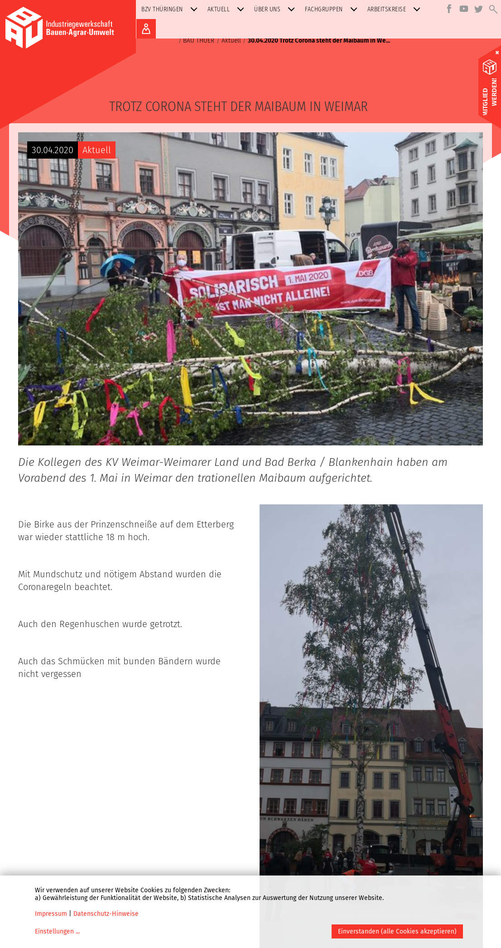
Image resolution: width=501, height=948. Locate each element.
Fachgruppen (333, 9)
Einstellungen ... (57, 931)
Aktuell (227, 9)
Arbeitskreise (395, 9)
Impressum (51, 914)
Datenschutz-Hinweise (106, 914)
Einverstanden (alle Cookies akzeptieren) (397, 931)
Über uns (276, 9)
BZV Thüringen (171, 9)
